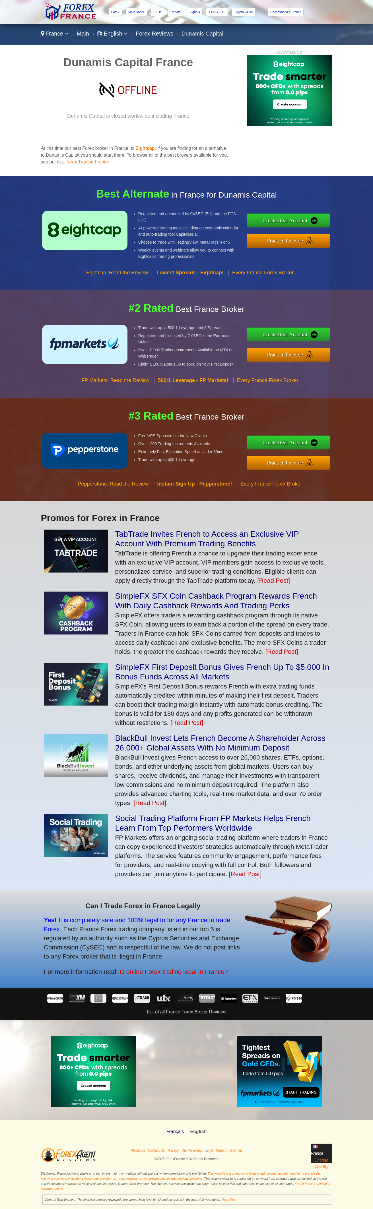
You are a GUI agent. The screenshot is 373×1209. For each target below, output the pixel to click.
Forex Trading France (87, 161)
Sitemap (236, 1150)
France (55, 33)
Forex (115, 12)
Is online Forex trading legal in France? (167, 970)
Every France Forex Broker (263, 277)
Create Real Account (290, 221)
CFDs (157, 12)
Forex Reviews (154, 33)
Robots (175, 12)
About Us (138, 1150)
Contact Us (156, 1150)
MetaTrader (136, 12)
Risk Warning (192, 1150)
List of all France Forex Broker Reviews (186, 1011)
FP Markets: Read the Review (115, 385)
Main (83, 33)
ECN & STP (217, 12)
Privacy (173, 1150)
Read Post (229, 1199)
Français (175, 1131)
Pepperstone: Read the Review (113, 488)
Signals (194, 12)
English (112, 33)
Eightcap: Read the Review (117, 277)
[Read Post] (273, 580)
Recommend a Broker (285, 12)
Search (221, 1150)
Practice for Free (290, 240)
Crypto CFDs (243, 12)
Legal (209, 1150)
